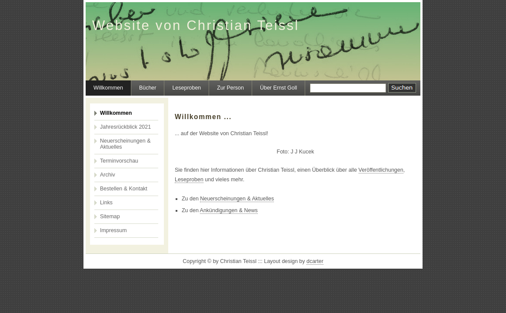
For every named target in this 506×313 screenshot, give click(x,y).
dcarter (314, 261)
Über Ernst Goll (278, 88)
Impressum (113, 230)
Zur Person (230, 88)
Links (106, 203)
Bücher (147, 88)
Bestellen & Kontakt (123, 189)
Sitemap (110, 216)
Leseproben (186, 88)
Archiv (107, 175)
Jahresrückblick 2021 (125, 127)
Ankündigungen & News (229, 210)
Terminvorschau (119, 161)
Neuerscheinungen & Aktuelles (125, 144)
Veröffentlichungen (381, 170)
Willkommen (108, 88)
